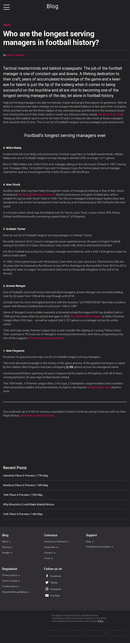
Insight (7, 552)
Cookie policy (10, 586)
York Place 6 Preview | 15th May (23, 494)
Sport (6, 541)
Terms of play (11, 580)
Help (90, 541)
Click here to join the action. (38, 415)
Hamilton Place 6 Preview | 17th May (25, 475)
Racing (7, 547)
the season (86, 316)
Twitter (51, 582)
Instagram (53, 589)
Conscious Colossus (56, 541)
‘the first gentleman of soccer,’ (36, 194)
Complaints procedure (99, 547)
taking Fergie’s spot (99, 387)
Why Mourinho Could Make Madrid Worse (28, 504)
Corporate (51, 547)
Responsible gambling (15, 592)
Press (48, 558)
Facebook (53, 576)
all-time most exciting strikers (46, 338)
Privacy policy (11, 575)
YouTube (52, 595)
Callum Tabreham (16, 55)
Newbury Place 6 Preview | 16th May (25, 485)
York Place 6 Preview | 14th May (23, 514)
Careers (49, 552)
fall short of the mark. (111, 114)
